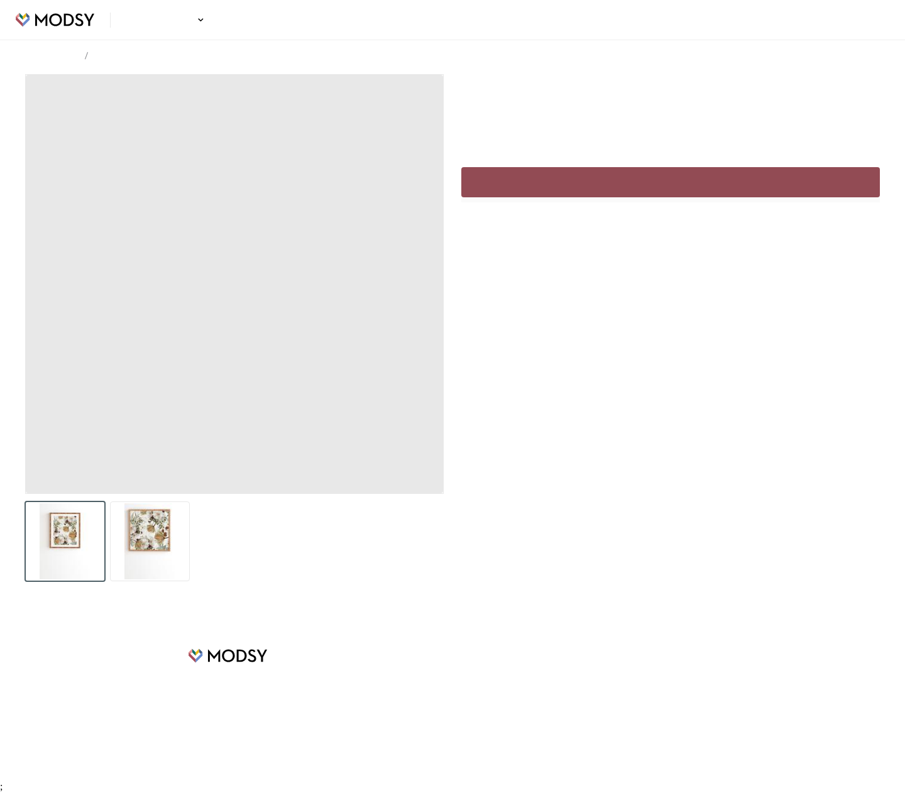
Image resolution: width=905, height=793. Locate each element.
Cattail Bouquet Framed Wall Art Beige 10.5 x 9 (182, 56)
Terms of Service (548, 692)
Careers (330, 692)
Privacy (530, 711)
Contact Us (537, 730)
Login (871, 20)
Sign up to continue (670, 207)
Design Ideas (167, 20)
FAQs (526, 673)
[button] (198, 19)
